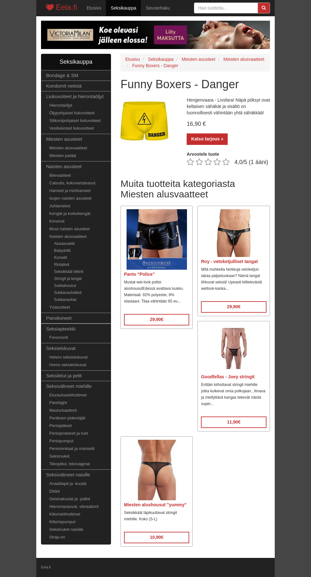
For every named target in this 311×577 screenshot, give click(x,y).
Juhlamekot (59, 205)
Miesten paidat (62, 155)
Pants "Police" (139, 274)
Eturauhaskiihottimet (68, 395)
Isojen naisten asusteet (70, 198)
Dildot (54, 491)
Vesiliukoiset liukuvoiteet (71, 128)
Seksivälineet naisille (68, 474)
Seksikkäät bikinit (68, 271)
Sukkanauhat (65, 299)
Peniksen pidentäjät (67, 418)
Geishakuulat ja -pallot (69, 498)
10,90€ (156, 537)
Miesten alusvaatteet (68, 148)
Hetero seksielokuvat (68, 357)
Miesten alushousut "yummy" (155, 504)
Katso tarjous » (207, 138)
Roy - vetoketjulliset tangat (229, 261)
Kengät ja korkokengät (69, 213)
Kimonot (57, 221)
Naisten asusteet (64, 166)
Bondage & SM (62, 75)
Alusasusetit (64, 243)
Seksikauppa (123, 8)
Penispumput (61, 440)
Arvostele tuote (203, 154)
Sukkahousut (65, 285)
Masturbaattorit (63, 410)
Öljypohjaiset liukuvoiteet (72, 112)
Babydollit (62, 250)
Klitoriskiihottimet (64, 514)
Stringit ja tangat (68, 278)
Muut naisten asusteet (69, 228)
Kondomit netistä (64, 86)
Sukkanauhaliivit (68, 292)
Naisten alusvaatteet (68, 236)
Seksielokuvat (61, 348)
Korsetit (60, 257)
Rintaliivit (61, 264)
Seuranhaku (158, 8)
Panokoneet (59, 318)
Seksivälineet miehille (69, 386)
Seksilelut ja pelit (64, 375)
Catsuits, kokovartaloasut (72, 183)
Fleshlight (58, 402)
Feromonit (58, 337)
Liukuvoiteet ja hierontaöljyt (75, 96)
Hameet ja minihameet (70, 190)
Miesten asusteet (64, 139)
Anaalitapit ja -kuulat (67, 483)
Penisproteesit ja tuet (68, 433)
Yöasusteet (59, 307)
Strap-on (57, 537)
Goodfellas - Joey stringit (227, 376)
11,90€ (234, 421)
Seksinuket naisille (66, 529)
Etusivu (93, 8)
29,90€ (156, 319)
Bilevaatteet (60, 175)
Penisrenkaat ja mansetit (71, 448)
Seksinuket (59, 456)
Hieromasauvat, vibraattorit (74, 506)
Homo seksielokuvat (67, 364)
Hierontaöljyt (60, 105)
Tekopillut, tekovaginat (69, 463)
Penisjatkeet (60, 425)
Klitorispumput (62, 521)
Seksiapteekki (61, 328)
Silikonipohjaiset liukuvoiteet (75, 120)
